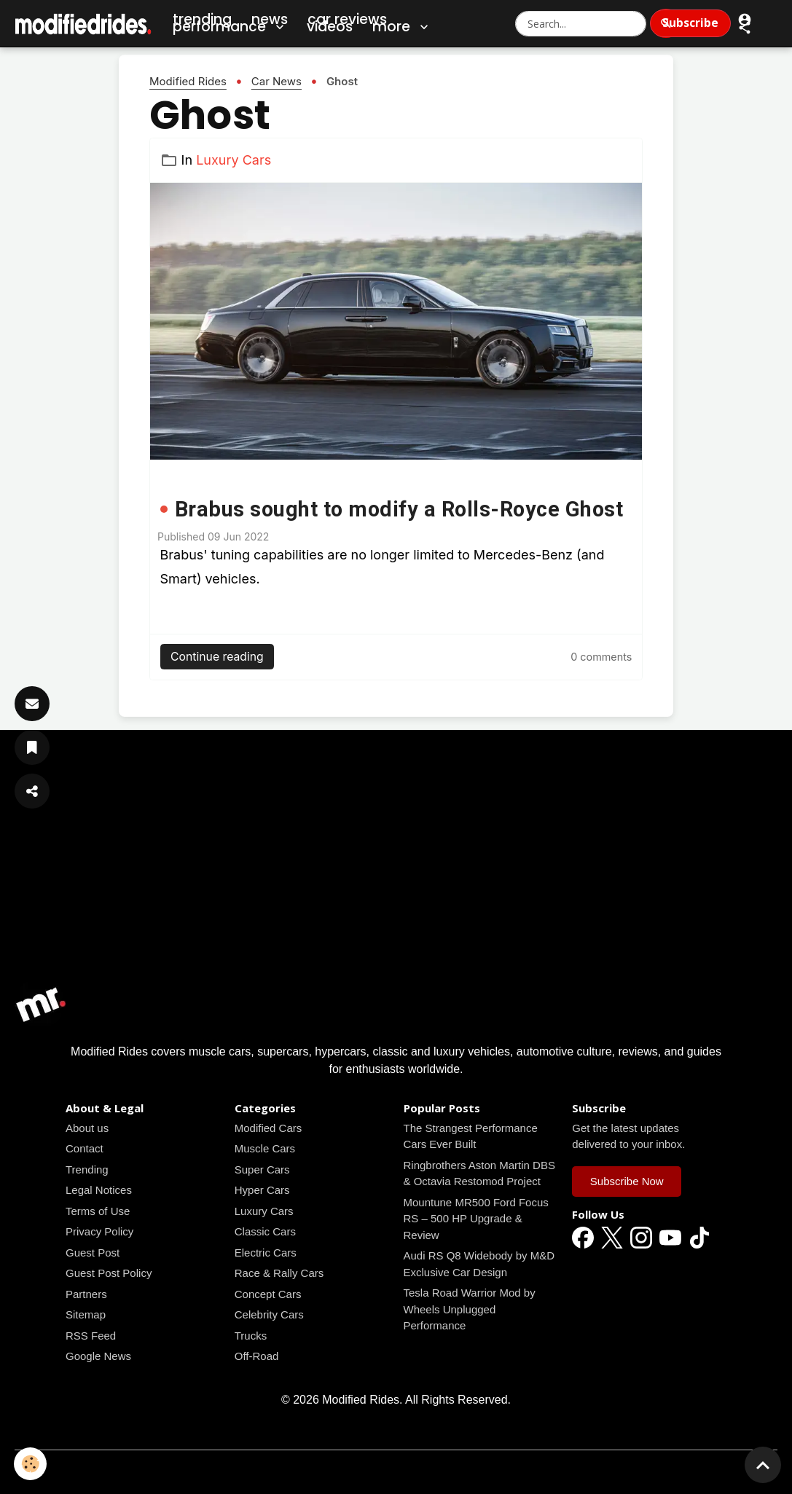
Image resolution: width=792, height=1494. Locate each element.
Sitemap (86, 1314)
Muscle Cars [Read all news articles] (265, 1148)
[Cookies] (31, 1463)
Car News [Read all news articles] (276, 81)
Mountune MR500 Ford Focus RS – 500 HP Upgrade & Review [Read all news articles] (476, 1218)
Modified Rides (188, 81)
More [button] (401, 27)
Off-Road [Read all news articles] (257, 1356)
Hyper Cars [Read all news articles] (262, 1190)
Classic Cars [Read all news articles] (265, 1231)
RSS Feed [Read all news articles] (91, 1335)
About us (87, 1128)
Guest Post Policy (109, 1273)
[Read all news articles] (396, 321)
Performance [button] (230, 27)
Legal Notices (99, 1190)
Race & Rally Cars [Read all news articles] (279, 1273)
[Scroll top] (763, 1465)
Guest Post (92, 1252)
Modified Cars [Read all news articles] (268, 1128)
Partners (86, 1294)
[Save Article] (32, 747)
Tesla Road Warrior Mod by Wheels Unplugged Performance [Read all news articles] (470, 1309)
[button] (744, 27)
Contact (84, 1148)
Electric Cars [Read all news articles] (266, 1252)
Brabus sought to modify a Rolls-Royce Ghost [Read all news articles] (399, 509)
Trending (87, 1169)
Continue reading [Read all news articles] (217, 657)
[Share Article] (32, 791)
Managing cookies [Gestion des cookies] (396, 1471)
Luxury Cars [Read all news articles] (233, 160)
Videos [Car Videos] (330, 26)
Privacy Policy (99, 1231)
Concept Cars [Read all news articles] (268, 1294)
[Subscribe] (32, 703)
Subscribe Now (627, 1181)
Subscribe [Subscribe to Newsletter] (690, 23)
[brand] (84, 23)
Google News (98, 1356)
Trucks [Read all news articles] (251, 1335)
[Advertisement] (396, 876)
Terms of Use (98, 1211)
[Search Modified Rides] (580, 23)
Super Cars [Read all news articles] (262, 1169)
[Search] (666, 24)
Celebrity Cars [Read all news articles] (269, 1314)
